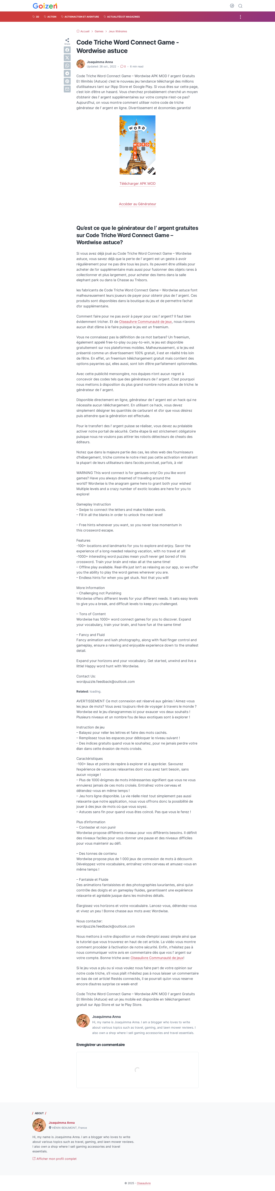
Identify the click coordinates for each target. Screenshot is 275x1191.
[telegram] (67, 73)
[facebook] (67, 49)
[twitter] (67, 57)
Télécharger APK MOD (138, 183)
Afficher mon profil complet (54, 1159)
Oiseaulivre (144, 1183)
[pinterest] (67, 81)
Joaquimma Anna (62, 1123)
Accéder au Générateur (137, 204)
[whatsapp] (67, 65)
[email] (67, 89)
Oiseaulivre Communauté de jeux (145, 322)
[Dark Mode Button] (232, 5)
